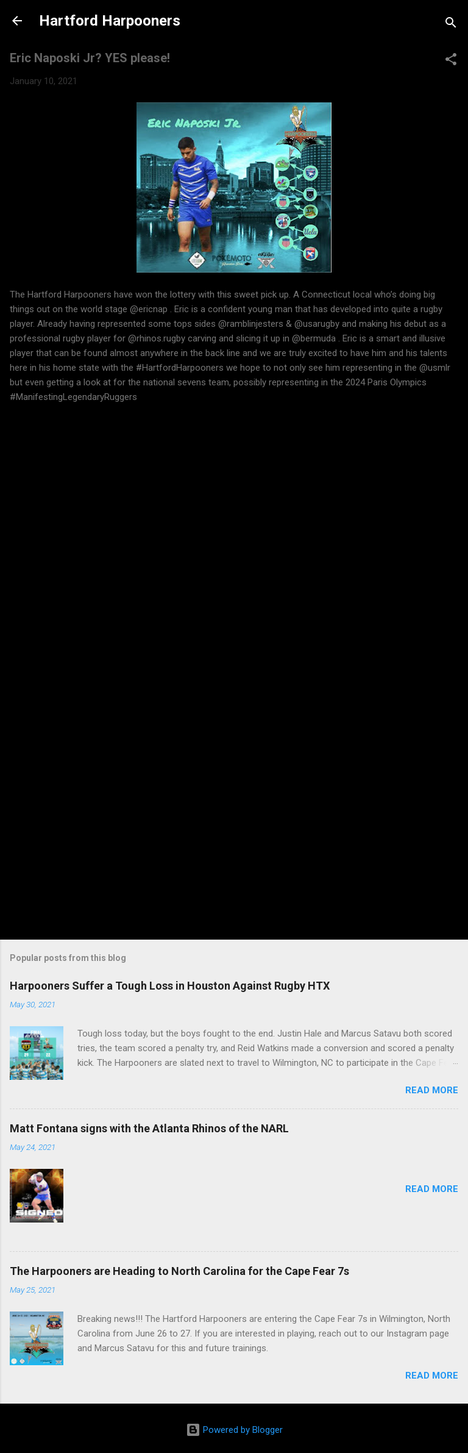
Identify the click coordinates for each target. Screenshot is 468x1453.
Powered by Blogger (234, 1429)
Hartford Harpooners (109, 20)
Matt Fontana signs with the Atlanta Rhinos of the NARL (149, 1128)
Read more (431, 1090)
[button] (451, 61)
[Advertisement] (234, 825)
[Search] (451, 24)
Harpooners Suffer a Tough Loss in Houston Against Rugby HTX (170, 985)
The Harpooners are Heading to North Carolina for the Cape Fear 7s (179, 1271)
